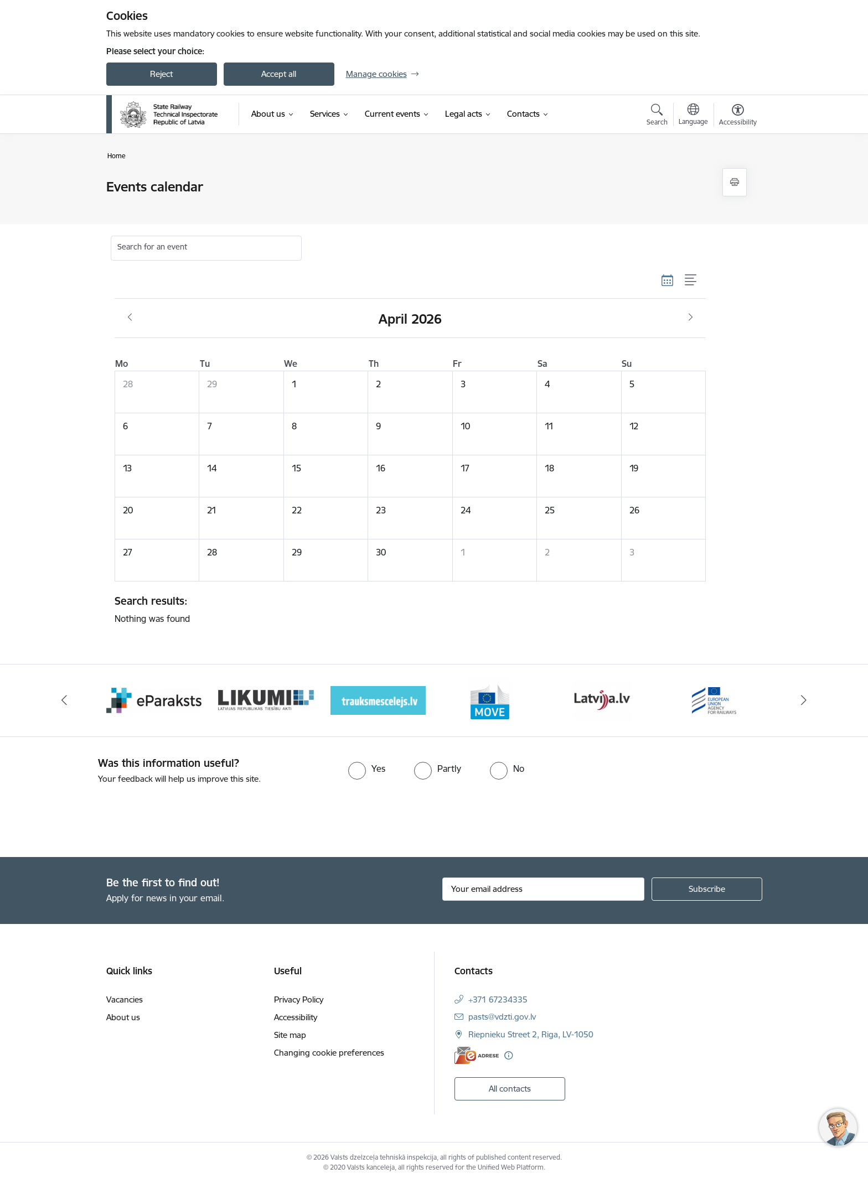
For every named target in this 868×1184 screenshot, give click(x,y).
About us (123, 1017)
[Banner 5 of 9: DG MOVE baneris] (602, 699)
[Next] (804, 700)
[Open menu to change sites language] (693, 115)
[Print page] (734, 182)
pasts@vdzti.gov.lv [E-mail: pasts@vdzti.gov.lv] (502, 1016)
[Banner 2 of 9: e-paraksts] (266, 699)
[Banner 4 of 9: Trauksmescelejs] (490, 699)
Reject (161, 74)
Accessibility (295, 1017)
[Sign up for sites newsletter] (707, 889)
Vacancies (124, 999)
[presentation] (92, 816)
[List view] (691, 280)
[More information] (508, 1055)
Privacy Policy (298, 999)
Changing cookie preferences (329, 1052)
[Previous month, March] (130, 317)
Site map (290, 1035)
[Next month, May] (691, 317)
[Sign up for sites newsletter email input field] (543, 889)
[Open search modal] (657, 116)
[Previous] (64, 700)
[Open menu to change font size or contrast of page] (738, 116)
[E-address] (476, 1055)
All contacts (510, 1088)
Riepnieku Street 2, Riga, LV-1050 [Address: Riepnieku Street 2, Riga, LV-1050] (530, 1034)
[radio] (366, 768)
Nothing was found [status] (406, 609)
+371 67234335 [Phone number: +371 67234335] (498, 999)
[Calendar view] (668, 280)
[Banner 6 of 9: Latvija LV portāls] (714, 699)
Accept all (278, 74)
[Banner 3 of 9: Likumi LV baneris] (378, 699)
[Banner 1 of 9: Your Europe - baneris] (154, 699)
